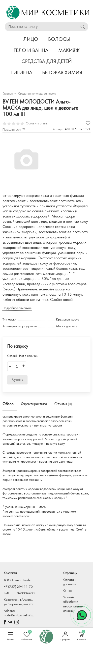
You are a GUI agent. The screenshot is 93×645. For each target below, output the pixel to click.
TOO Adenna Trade (17, 580)
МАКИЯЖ (69, 50)
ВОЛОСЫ (59, 39)
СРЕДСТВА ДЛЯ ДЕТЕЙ (47, 61)
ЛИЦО (30, 39)
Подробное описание (16, 308)
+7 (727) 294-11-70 (18, 587)
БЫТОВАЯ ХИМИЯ (62, 72)
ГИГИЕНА (21, 72)
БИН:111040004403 (19, 593)
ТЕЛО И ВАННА (31, 50)
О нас (67, 590)
